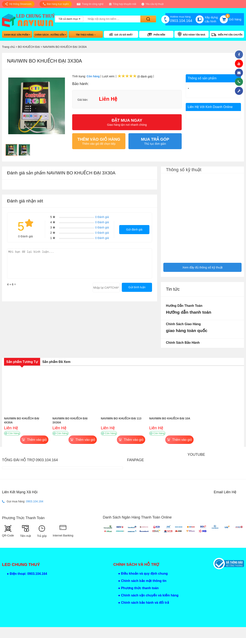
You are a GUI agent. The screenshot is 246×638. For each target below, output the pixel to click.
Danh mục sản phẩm (17, 35)
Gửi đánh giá (134, 229)
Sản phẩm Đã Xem (56, 362)
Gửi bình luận (137, 287)
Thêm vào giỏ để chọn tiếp (98, 141)
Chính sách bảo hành (183, 342)
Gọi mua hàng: (22, 501)
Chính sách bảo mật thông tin (143, 580)
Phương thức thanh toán (140, 588)
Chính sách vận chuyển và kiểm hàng (149, 595)
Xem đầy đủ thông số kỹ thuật (202, 267)
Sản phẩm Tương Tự (22, 362)
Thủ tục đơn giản (155, 141)
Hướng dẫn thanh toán (184, 305)
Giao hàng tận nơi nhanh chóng (127, 122)
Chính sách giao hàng (183, 324)
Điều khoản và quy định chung (144, 573)
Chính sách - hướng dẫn (50, 35)
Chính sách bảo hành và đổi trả (145, 602)
